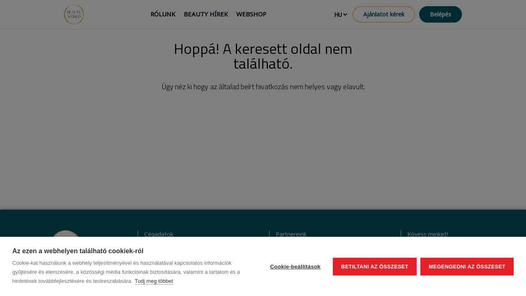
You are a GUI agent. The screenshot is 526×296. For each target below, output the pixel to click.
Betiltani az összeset (374, 267)
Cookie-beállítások (295, 267)
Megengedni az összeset (467, 267)
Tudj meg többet (154, 281)
